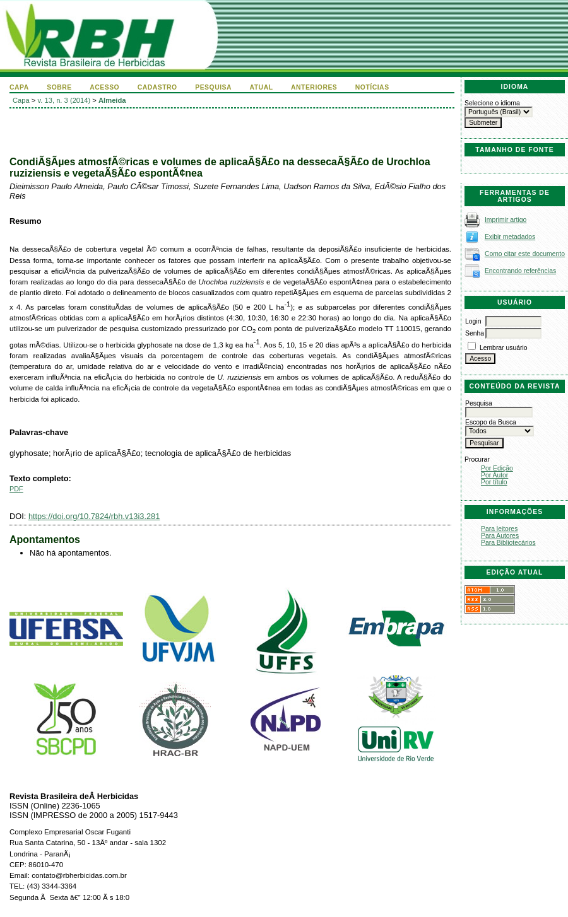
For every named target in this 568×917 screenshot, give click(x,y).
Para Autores (500, 535)
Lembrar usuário (504, 347)
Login (473, 321)
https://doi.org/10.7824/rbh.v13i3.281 (94, 516)
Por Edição (497, 468)
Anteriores (314, 87)
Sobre (59, 87)
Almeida (112, 100)
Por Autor (494, 475)
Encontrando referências (520, 270)
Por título (494, 482)
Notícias (372, 87)
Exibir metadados (510, 236)
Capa (19, 87)
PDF (16, 489)
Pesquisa (213, 87)
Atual (261, 87)
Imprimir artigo (505, 219)
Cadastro (157, 87)
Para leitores (499, 528)
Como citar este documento (525, 253)
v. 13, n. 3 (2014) (64, 100)
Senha (474, 333)
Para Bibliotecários (508, 542)
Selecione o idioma (492, 103)
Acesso (104, 87)
